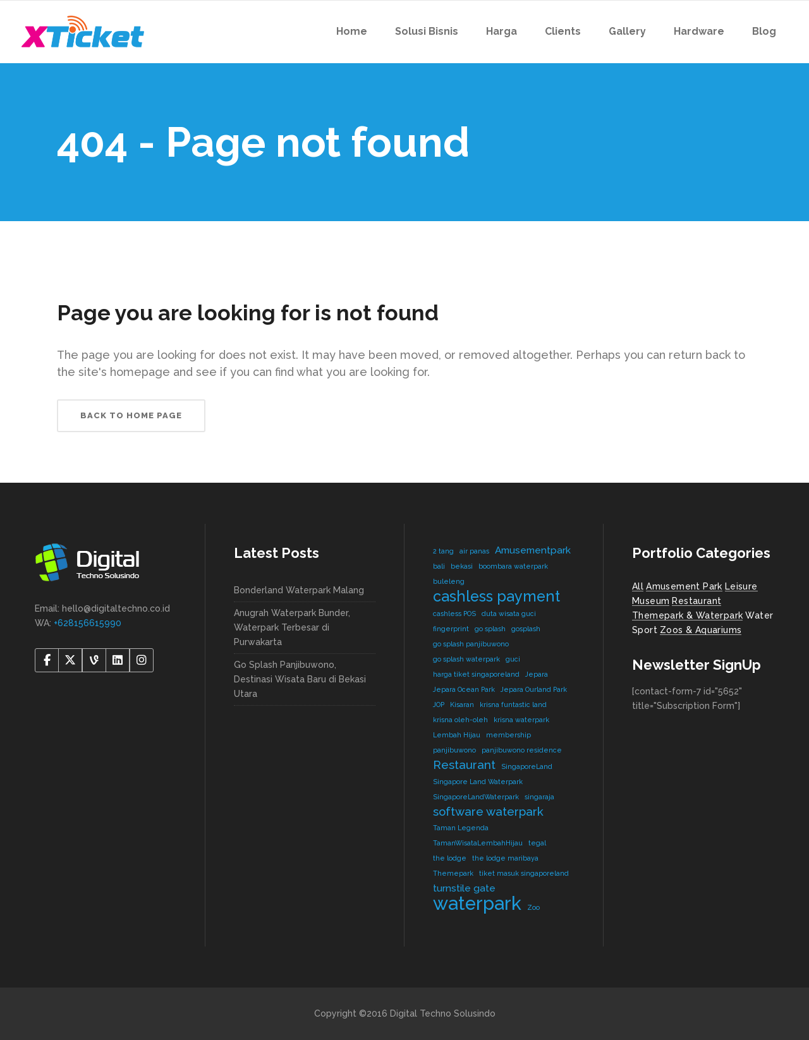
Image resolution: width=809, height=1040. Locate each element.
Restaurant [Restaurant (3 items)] (464, 764)
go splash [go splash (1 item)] (490, 628)
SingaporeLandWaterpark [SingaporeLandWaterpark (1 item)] (476, 797)
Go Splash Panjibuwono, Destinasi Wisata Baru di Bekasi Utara (300, 679)
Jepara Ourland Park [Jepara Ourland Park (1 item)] (534, 689)
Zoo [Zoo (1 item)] (533, 907)
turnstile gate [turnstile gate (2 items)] (464, 888)
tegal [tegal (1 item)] (537, 843)
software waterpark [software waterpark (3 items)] (488, 811)
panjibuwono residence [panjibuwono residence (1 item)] (522, 750)
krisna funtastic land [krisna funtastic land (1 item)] (513, 704)
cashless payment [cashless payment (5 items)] (496, 596)
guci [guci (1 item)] (513, 659)
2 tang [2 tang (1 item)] (443, 551)
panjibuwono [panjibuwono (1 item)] (454, 750)
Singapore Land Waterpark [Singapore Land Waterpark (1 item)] (478, 781)
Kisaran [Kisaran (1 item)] (462, 704)
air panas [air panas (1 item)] (474, 551)
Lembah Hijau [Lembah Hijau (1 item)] (456, 735)
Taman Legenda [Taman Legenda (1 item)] (461, 827)
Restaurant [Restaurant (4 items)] (696, 601)
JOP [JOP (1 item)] (438, 704)
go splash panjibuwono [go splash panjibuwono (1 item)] (471, 644)
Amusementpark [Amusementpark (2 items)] (533, 550)
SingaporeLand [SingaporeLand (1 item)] (526, 766)
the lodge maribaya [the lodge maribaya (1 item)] (505, 858)
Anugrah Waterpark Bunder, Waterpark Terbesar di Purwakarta (292, 627)
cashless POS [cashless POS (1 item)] (454, 613)
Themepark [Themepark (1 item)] (453, 873)
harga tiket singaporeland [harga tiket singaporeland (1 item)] (476, 674)
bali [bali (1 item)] (439, 566)
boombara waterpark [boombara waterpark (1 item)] (513, 566)
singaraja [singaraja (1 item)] (539, 797)
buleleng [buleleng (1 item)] (449, 581)
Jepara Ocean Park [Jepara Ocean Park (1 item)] (464, 689)
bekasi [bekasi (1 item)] (462, 566)
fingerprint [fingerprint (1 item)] (451, 628)
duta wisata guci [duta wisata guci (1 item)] (509, 613)
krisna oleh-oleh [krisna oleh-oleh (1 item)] (460, 719)
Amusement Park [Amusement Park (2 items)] (684, 586)
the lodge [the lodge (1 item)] (449, 858)
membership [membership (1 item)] (508, 735)
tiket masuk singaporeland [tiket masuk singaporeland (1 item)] (524, 873)
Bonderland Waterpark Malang (299, 590)
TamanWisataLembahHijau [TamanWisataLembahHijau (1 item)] (478, 843)
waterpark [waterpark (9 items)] (477, 903)
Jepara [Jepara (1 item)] (536, 674)
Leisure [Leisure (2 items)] (741, 586)
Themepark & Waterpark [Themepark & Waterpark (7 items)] (687, 615)
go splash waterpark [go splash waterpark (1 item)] (466, 659)
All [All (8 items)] (637, 586)
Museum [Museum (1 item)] (650, 601)
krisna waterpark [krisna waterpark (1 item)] (521, 719)
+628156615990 (87, 623)
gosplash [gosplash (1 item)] (525, 628)
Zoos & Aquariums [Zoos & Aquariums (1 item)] (700, 630)
